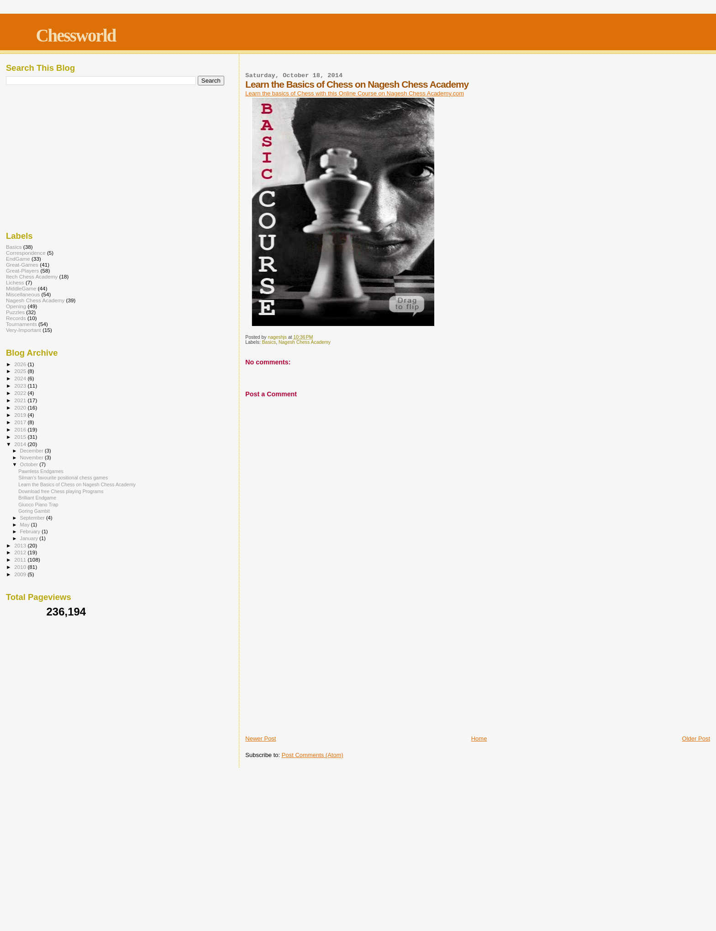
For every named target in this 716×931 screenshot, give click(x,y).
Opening (16, 306)
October (30, 464)
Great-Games (22, 265)
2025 (20, 371)
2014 (20, 444)
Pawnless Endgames (40, 471)
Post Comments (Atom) (312, 755)
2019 (20, 415)
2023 (20, 386)
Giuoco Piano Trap (38, 504)
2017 (20, 422)
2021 (20, 400)
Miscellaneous (23, 294)
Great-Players (22, 271)
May (25, 524)
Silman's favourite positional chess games (63, 477)
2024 (20, 378)
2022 (20, 393)
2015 (20, 437)
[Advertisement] (477, 665)
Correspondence (26, 253)
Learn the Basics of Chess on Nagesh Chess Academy (77, 484)
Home (479, 738)
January (30, 538)
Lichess (15, 282)
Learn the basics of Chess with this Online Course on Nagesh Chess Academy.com (354, 93)
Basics (269, 342)
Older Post (696, 738)
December (32, 450)
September (33, 518)
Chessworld (76, 35)
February (31, 531)
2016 (20, 429)
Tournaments (21, 324)
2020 (20, 407)
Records (16, 318)
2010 (20, 567)
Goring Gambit (34, 511)
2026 (20, 364)
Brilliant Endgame (37, 497)
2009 (20, 574)
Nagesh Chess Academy (305, 342)
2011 (20, 560)
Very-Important (23, 330)
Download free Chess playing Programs (60, 491)
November (32, 457)
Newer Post (260, 738)
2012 (20, 552)
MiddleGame (21, 288)
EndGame (18, 259)
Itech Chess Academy (32, 276)
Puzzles (15, 312)
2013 (20, 545)
